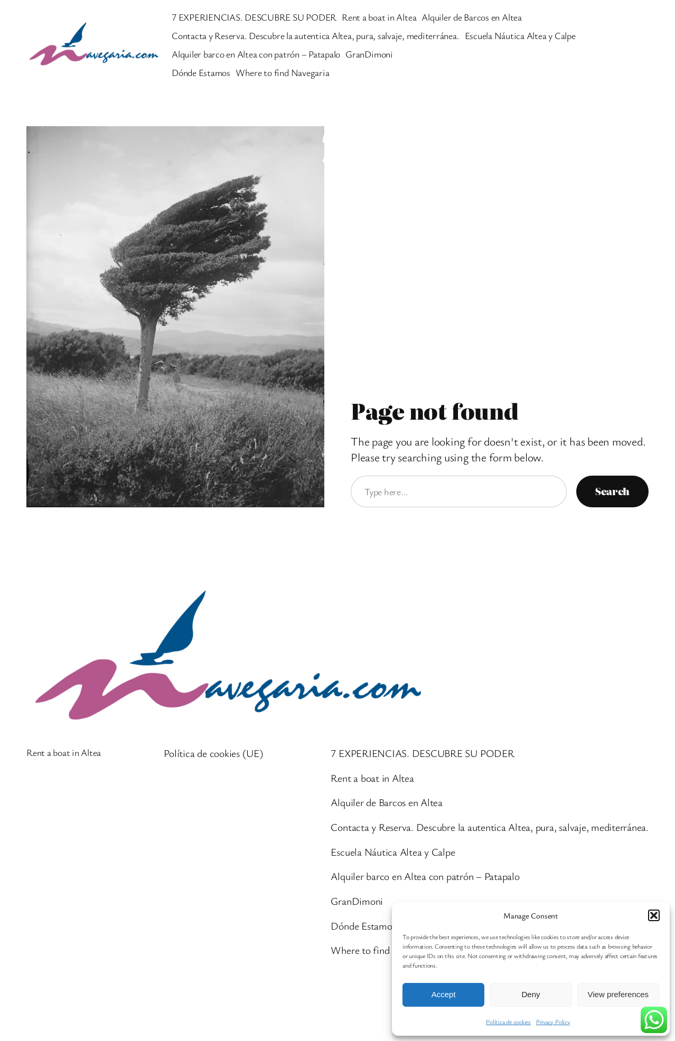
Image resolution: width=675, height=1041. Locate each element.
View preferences (618, 994)
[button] (654, 915)
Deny (530, 994)
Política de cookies (508, 1021)
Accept (444, 994)
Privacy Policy (553, 1021)
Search (612, 491)
